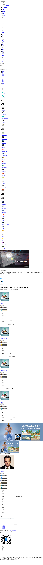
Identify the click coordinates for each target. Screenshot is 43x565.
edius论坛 (3, 248)
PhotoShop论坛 (4, 155)
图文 (3, 20)
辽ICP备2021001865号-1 (13, 530)
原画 (3, 74)
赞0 (10, 320)
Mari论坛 (3, 159)
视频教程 (4, 7)
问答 (3, 51)
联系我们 (3, 527)
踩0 (11, 320)
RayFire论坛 (4, 208)
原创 (3, 26)
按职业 (3, 28)
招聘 (3, 53)
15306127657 (9, 289)
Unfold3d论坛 (4, 126)
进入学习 (3, 276)
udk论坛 (3, 110)
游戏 (3, 75)
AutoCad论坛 (4, 163)
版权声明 (3, 528)
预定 (3, 35)
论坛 (3, 49)
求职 (3, 55)
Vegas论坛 (3, 240)
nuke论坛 (3, 232)
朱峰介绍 (3, 526)
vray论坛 (3, 183)
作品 (3, 9)
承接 (3, 61)
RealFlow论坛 (4, 212)
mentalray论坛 (4, 187)
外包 (3, 59)
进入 (3, 40)
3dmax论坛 (4, 93)
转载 (3, 13)
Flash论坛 (3, 175)
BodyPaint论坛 (4, 167)
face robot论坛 (4, 147)
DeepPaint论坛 (4, 171)
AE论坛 (3, 228)
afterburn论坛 (4, 220)
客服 (3, 37)
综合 (3, 73)
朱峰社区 (7, 5)
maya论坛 (3, 97)
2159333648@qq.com (5, 324)
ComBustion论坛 (4, 236)
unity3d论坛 (4, 114)
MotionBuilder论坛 (5, 118)
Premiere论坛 (4, 244)
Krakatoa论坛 (4, 204)
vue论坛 (3, 122)
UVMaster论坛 (4, 139)
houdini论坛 (4, 216)
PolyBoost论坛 (4, 135)
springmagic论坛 (4, 151)
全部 (3, 71)
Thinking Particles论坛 (5, 224)
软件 (3, 15)
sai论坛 (3, 179)
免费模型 (4, 11)
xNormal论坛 (4, 143)
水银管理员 (3, 453)
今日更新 (3, 525)
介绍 (3, 41)
